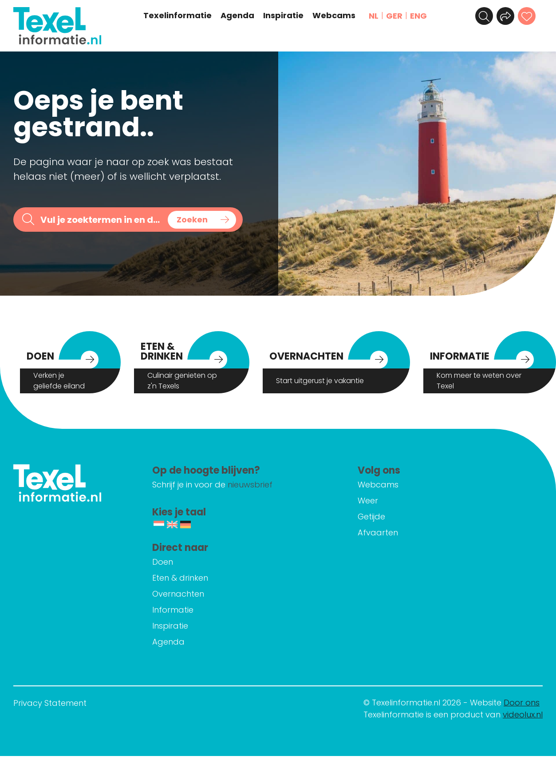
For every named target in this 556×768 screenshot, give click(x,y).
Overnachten (178, 593)
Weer (368, 500)
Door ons (522, 702)
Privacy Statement (50, 703)
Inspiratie (283, 15)
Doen (162, 561)
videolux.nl (523, 714)
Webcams (333, 15)
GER (394, 15)
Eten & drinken (180, 577)
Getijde (371, 516)
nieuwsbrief (250, 484)
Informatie (172, 609)
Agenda (237, 15)
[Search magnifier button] (202, 220)
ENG (418, 15)
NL (374, 15)
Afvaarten (378, 532)
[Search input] (101, 219)
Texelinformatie (177, 15)
